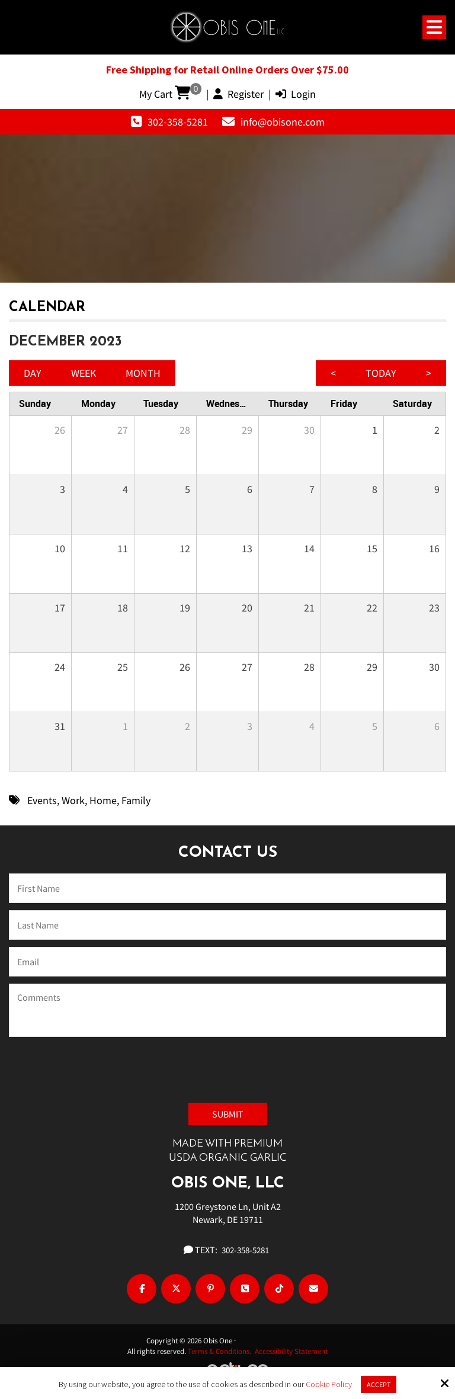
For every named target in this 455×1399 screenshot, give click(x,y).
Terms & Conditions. (221, 1351)
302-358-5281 (178, 122)
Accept (378, 1384)
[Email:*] (227, 962)
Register (238, 94)
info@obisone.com (283, 122)
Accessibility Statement (291, 1351)
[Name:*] (227, 888)
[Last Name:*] (227, 925)
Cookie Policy (329, 1384)
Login (295, 94)
